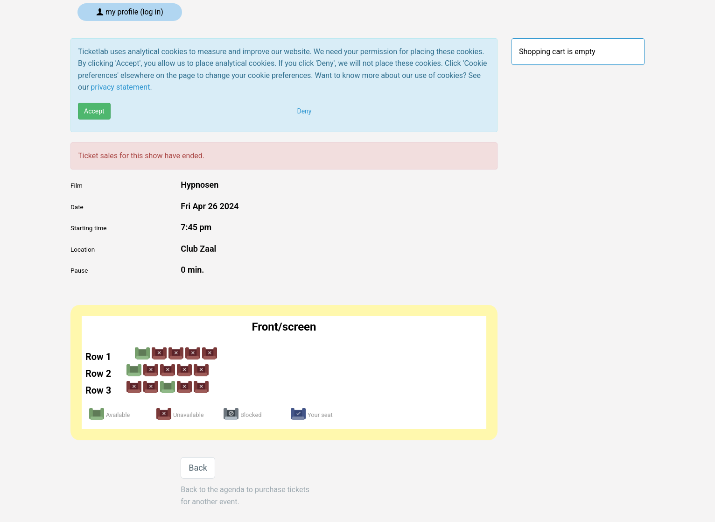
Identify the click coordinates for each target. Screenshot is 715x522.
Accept (94, 111)
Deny (304, 111)
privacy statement (120, 87)
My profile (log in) (129, 11)
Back (198, 468)
